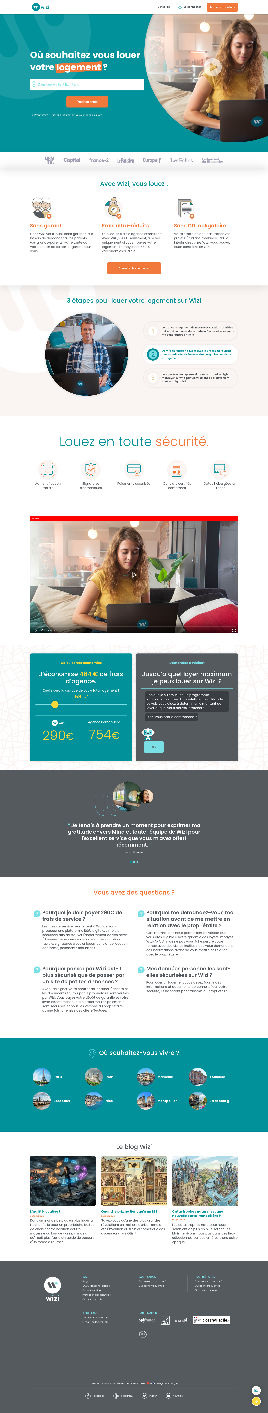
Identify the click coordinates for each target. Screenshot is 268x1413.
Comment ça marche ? (152, 1281)
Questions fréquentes (151, 1286)
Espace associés (92, 1299)
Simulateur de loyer (206, 1290)
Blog (85, 1281)
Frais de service (91, 1290)
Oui (154, 747)
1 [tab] (131, 862)
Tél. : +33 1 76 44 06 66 (95, 1317)
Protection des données (96, 1295)
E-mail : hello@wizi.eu (95, 1322)
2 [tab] (134, 862)
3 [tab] (137, 862)
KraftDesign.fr (172, 1383)
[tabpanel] (134, 819)
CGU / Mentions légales (96, 1286)
